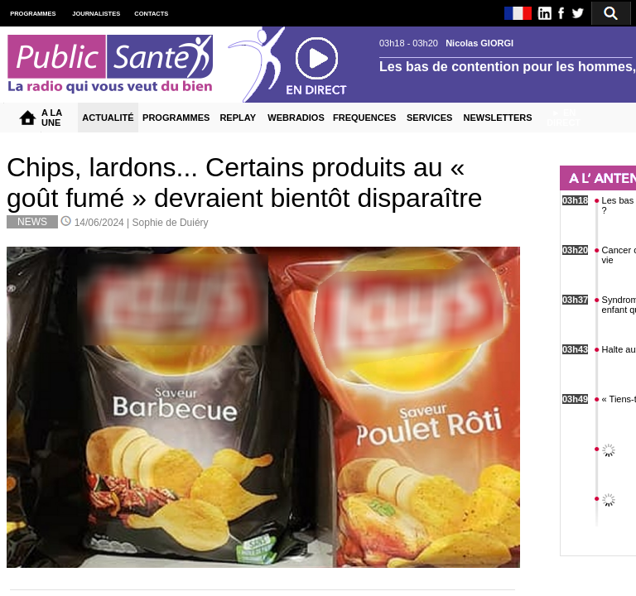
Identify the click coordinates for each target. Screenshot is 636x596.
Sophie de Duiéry (170, 222)
